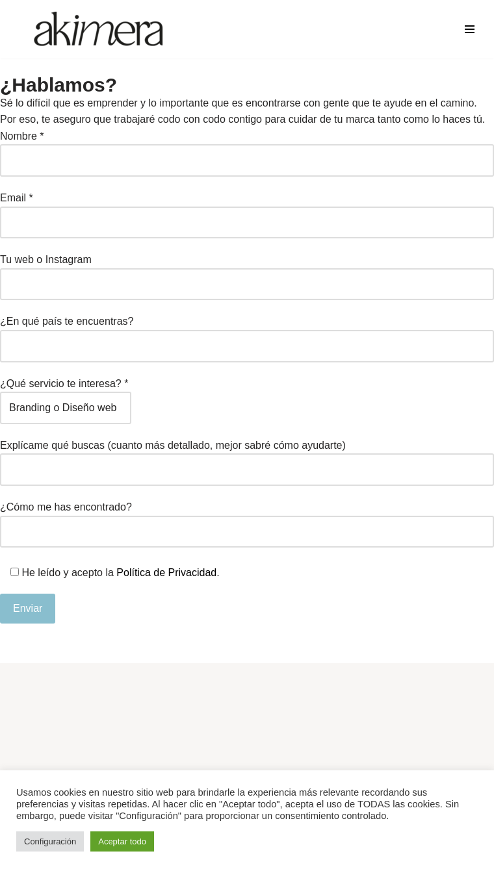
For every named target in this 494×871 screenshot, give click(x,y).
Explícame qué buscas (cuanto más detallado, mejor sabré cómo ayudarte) (247, 457)
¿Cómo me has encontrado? (247, 519)
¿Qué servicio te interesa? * (65, 396)
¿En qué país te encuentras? (247, 333)
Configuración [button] (50, 841)
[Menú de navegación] (469, 29)
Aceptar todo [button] (122, 841)
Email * (247, 210)
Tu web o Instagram (247, 272)
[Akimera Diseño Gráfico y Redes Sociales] (99, 29)
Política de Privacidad (166, 572)
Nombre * (247, 148)
